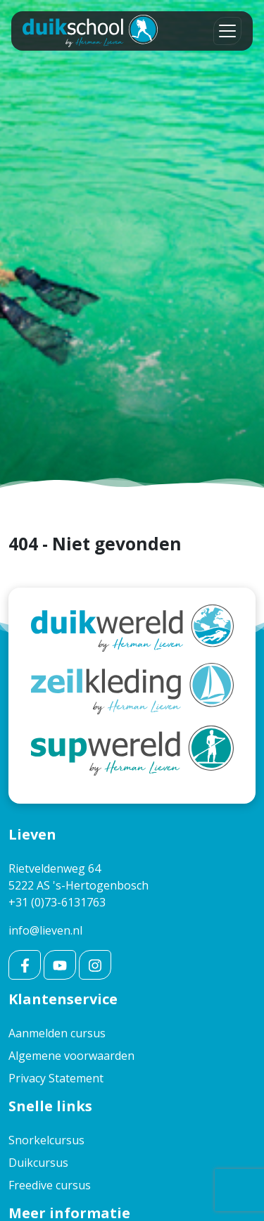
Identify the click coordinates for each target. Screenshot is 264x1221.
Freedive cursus (49, 1185)
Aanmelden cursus (57, 1033)
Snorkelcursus (46, 1140)
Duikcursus (38, 1162)
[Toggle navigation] (227, 31)
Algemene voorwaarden (71, 1055)
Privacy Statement (55, 1078)
